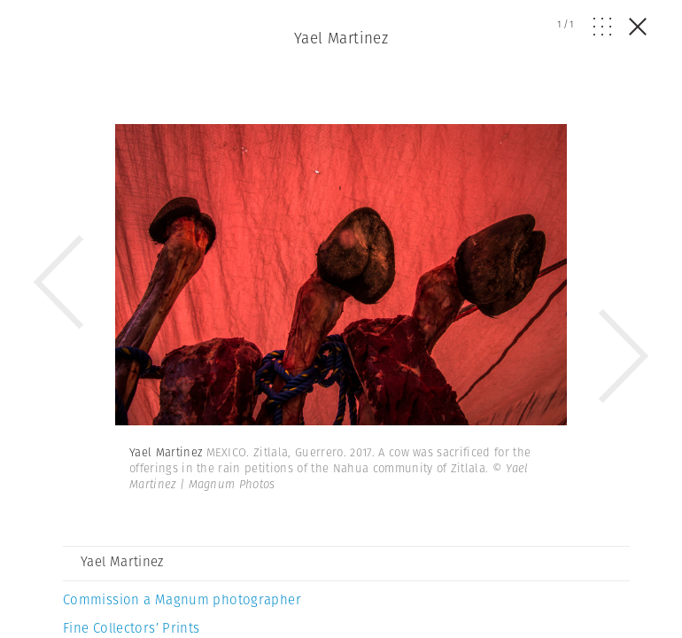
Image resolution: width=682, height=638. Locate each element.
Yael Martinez (341, 38)
